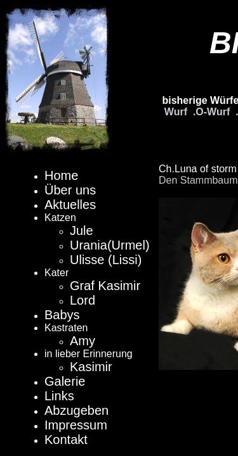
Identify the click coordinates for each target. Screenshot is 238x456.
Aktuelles (70, 205)
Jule (81, 231)
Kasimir (91, 367)
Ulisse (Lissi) (106, 260)
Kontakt (66, 439)
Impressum (75, 425)
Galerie (64, 381)
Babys (62, 315)
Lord (82, 300)
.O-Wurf (211, 111)
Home (61, 175)
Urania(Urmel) (110, 245)
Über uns (70, 190)
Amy (82, 341)
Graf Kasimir (105, 286)
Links (59, 396)
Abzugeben (76, 410)
